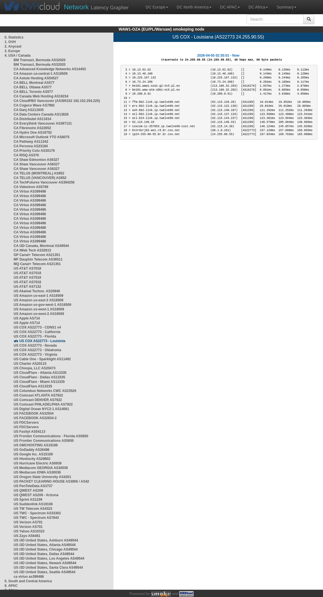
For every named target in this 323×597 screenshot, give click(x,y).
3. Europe (12, 51)
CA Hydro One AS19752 (33, 133)
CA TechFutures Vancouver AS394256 (44, 182)
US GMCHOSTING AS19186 (36, 445)
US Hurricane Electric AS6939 (38, 463)
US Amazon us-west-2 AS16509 (39, 314)
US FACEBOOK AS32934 (34, 413)
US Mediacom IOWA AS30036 (37, 472)
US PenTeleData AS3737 (33, 486)
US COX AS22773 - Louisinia (42, 341)
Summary (286, 7)
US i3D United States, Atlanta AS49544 (45, 545)
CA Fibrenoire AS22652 (32, 128)
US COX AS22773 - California (37, 332)
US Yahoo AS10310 (29, 531)
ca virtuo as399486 (29, 577)
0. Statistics (14, 37)
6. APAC (11, 586)
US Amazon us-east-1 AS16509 (38, 296)
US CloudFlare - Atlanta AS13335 (40, 373)
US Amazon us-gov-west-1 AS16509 (42, 305)
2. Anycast (13, 46)
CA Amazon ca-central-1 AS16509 (40, 74)
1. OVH (10, 42)
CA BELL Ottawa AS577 (33, 87)
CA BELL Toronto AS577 (33, 92)
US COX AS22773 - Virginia (35, 355)
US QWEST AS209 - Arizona (36, 495)
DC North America (194, 7)
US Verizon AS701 (28, 522)
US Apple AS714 (27, 318)
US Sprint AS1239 (28, 500)
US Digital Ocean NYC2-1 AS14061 (41, 409)
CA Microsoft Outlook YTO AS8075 (41, 137)
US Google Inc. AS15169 (33, 454)
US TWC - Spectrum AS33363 (37, 513)
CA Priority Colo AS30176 (34, 151)
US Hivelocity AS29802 (32, 459)
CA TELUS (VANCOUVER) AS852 (40, 178)
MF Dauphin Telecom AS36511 (38, 259)
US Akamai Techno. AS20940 (37, 291)
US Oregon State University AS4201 (42, 477)
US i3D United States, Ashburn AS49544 (46, 540)
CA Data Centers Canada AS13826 (41, 114)
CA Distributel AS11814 (32, 119)
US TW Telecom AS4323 (33, 509)
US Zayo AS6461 (27, 536)
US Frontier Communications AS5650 (44, 441)
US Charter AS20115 (30, 364)
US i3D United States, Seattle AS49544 (44, 572)
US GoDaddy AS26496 (31, 450)
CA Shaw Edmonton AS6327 (36, 160)
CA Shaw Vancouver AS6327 (37, 164)
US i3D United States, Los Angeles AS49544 (49, 558)
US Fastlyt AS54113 (29, 432)
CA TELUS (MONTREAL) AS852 (39, 173)
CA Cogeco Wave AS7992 (34, 105)
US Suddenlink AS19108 (33, 504)
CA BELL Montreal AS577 (34, 83)
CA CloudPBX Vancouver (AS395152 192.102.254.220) (57, 101)
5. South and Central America (28, 581)
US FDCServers (26, 423)
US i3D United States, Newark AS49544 (45, 563)
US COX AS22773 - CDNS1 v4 (37, 327)
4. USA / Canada (18, 55)
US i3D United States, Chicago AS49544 (46, 549)
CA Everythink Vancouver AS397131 (43, 123)
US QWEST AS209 (28, 490)
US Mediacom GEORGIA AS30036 (41, 468)
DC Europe (157, 7)
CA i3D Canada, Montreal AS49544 (41, 246)
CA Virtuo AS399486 (30, 191)
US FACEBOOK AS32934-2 (35, 418)
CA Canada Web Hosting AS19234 (41, 96)
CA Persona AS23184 (31, 146)
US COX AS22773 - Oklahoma (37, 350)
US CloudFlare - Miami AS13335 (39, 382)
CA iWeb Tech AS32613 (32, 250)
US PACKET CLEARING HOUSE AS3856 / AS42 (51, 481)
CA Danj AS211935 (29, 110)
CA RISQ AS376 (26, 155)
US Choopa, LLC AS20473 (35, 368)
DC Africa (258, 7)
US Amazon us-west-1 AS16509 (39, 309)
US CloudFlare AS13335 (33, 386)
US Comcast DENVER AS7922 (38, 400)
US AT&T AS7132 (27, 287)
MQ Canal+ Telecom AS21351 (37, 264)
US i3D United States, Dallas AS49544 (44, 554)
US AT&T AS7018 (27, 268)
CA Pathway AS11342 (31, 142)
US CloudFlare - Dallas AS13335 (39, 377)
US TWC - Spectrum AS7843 (36, 518)
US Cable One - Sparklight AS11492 (42, 359)
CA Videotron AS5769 (31, 187)
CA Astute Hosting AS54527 (36, 78)
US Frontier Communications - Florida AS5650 (51, 436)
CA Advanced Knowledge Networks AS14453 (50, 69)
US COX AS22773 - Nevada (35, 345)
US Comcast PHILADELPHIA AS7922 (43, 404)
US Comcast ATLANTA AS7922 (38, 395)
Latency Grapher (96, 7)
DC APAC (230, 7)
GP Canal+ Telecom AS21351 (37, 255)
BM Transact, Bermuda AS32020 (40, 60)
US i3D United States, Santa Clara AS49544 (48, 568)
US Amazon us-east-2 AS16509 (38, 300)
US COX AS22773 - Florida (35, 336)
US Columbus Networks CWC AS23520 (45, 391)
